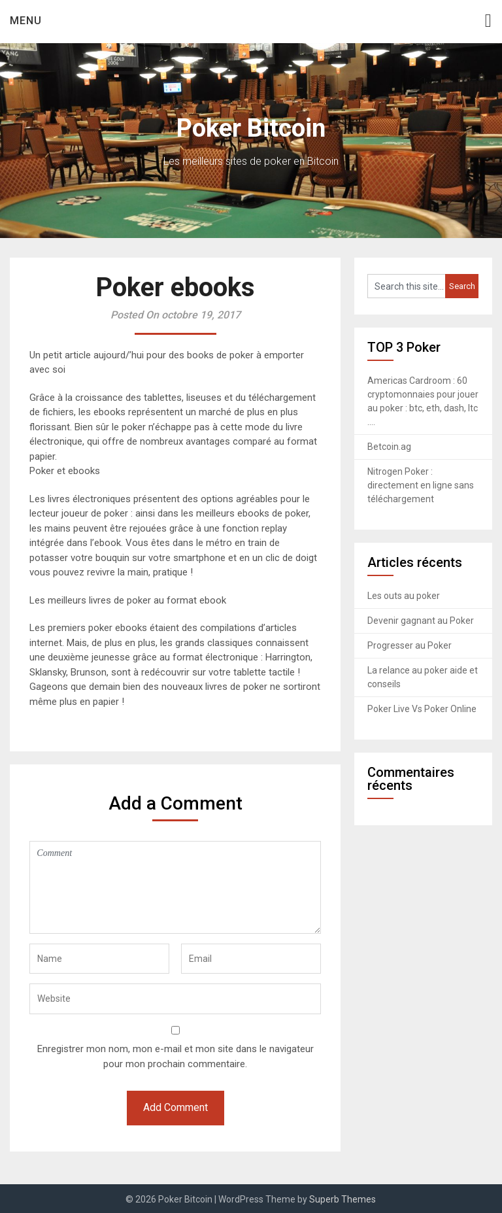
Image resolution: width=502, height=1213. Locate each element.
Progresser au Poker (409, 645)
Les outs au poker (403, 595)
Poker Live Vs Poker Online (422, 709)
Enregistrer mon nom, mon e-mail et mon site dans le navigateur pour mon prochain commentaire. (175, 1056)
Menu (26, 20)
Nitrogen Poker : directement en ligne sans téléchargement (420, 485)
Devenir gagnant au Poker (420, 620)
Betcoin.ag (389, 446)
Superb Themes (342, 1199)
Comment (175, 887)
